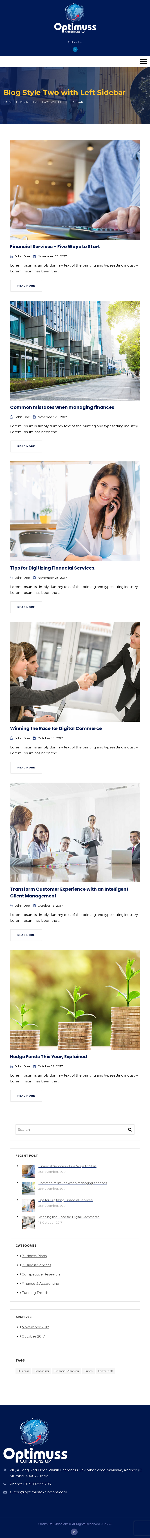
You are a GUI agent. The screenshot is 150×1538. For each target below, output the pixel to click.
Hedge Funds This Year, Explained (48, 1056)
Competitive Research (41, 1274)
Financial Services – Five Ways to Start (55, 246)
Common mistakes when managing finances (62, 407)
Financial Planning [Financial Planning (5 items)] (66, 1371)
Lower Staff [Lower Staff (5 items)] (105, 1371)
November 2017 (35, 1327)
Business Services (36, 1265)
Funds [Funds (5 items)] (88, 1371)
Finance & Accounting (40, 1283)
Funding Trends (35, 1293)
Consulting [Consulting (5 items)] (41, 1371)
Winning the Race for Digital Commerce (56, 728)
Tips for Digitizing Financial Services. (52, 568)
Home (8, 102)
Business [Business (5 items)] (23, 1371)
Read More (26, 285)
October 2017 (33, 1336)
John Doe (22, 256)
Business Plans (34, 1256)
